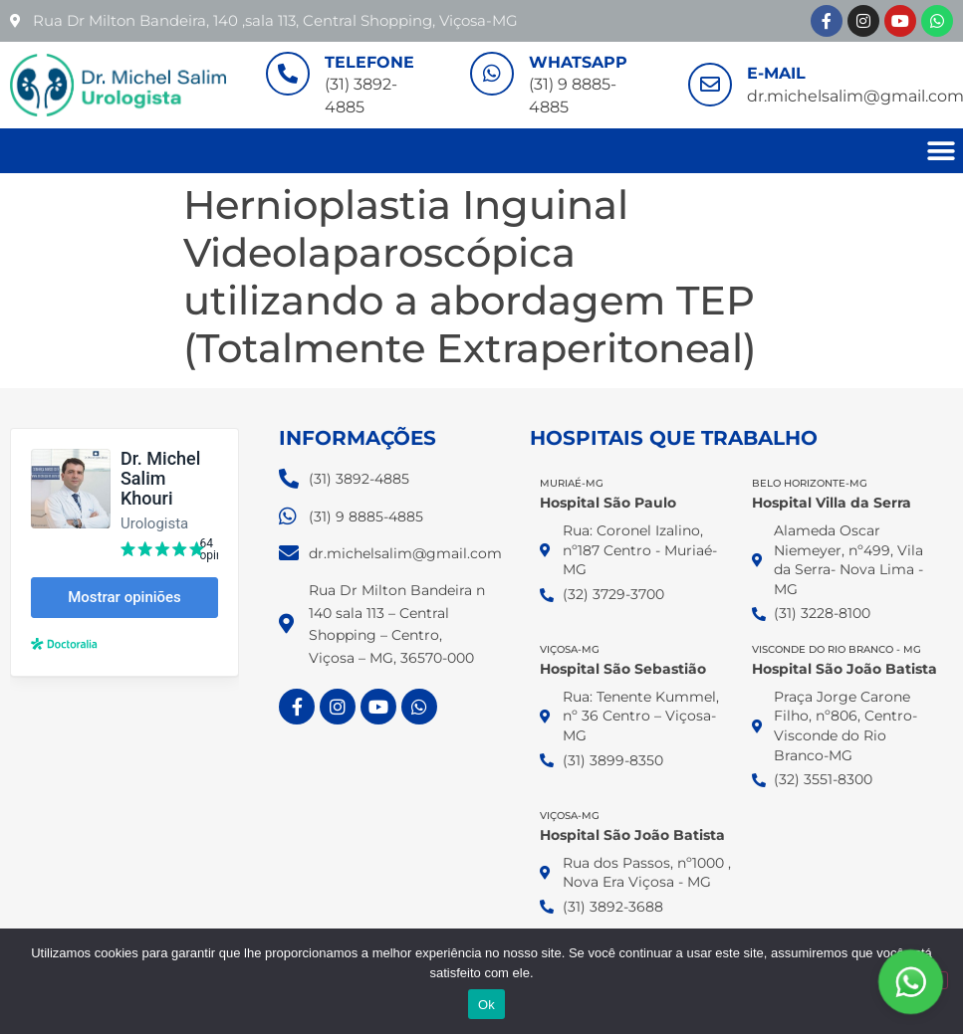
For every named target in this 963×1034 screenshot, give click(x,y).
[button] (940, 150)
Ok (486, 1004)
